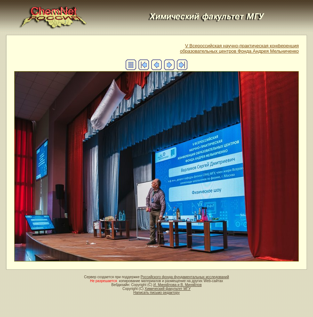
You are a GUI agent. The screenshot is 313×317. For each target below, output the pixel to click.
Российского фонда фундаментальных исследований (184, 277)
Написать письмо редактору (156, 293)
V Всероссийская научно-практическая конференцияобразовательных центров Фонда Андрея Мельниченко (239, 48)
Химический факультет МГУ (167, 289)
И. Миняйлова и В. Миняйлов (177, 285)
